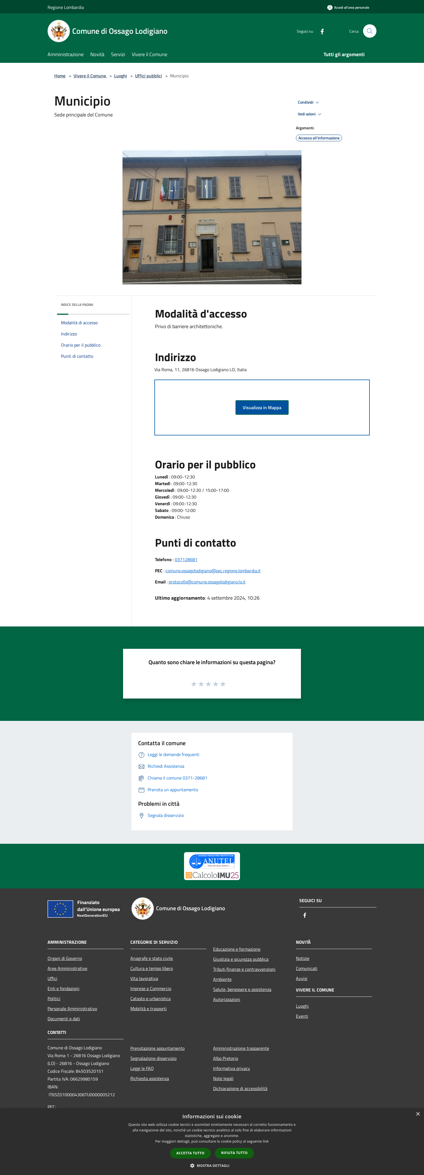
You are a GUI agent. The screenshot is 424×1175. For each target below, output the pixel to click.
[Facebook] (320, 31)
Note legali (223, 1078)
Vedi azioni (310, 114)
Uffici (52, 978)
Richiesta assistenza (149, 1078)
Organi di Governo (65, 958)
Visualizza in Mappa (262, 407)
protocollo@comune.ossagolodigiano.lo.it (207, 581)
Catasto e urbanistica (150, 998)
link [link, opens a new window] (266, 1141)
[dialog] (212, 1141)
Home (59, 75)
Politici (54, 998)
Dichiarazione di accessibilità (240, 1088)
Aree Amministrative (67, 968)
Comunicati (306, 968)
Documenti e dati (64, 1018)
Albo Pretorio (225, 1058)
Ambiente (222, 979)
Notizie (302, 958)
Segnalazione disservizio (153, 1058)
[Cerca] (369, 31)
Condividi (309, 102)
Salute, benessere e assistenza (242, 989)
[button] (212, 1165)
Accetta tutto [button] (190, 1153)
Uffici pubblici (148, 75)
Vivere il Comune (90, 75)
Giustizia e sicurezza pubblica (240, 959)
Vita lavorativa (144, 978)
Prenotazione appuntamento (157, 1048)
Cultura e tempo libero (151, 968)
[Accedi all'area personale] (348, 7)
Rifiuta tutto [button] (234, 1152)
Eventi (302, 1016)
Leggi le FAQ (142, 1068)
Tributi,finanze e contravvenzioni (244, 969)
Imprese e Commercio (150, 988)
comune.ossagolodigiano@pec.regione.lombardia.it (213, 570)
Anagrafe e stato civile (151, 958)
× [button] (418, 1114)
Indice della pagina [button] (77, 304)
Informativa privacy (231, 1068)
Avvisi (301, 978)
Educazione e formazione (236, 949)
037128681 (186, 559)
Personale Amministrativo (72, 1008)
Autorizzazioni (226, 999)
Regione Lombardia (66, 7)
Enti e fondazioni (63, 988)
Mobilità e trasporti (148, 1008)
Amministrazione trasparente (241, 1048)
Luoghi (120, 75)
